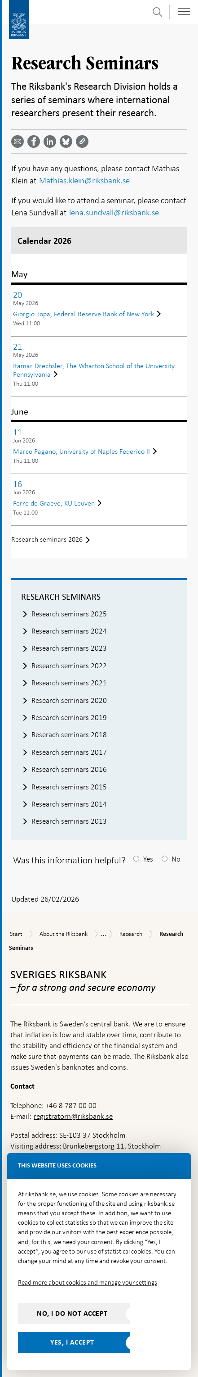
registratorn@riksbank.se (73, 1116)
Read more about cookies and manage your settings (87, 1282)
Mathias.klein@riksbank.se (84, 180)
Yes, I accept (72, 1342)
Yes (148, 859)
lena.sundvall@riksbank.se (114, 212)
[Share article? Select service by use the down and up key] (51, 141)
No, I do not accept (72, 1313)
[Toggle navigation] (184, 11)
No (176, 859)
